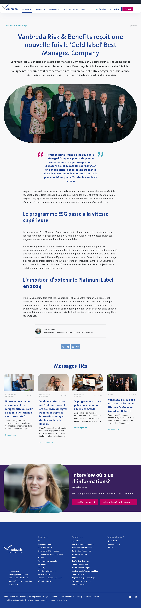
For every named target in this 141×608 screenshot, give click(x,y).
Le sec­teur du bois (79, 554)
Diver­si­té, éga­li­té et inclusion (20, 581)
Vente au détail (78, 584)
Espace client (112, 540)
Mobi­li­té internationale (47, 560)
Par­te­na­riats (14, 584)
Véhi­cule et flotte (45, 581)
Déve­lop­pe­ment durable (18, 574)
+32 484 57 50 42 (85, 502)
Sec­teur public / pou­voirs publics (85, 571)
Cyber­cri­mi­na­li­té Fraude (48, 550)
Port (74, 557)
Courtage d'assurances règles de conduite (43, 596)
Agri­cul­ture (76, 540)
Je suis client (115, 9)
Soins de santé (78, 574)
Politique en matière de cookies (88, 596)
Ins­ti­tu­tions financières (81, 550)
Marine (41, 557)
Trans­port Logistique (81, 581)
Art (39, 540)
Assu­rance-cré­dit (45, 544)
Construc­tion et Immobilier (83, 544)
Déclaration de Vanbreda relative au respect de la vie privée (27, 600)
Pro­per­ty (41, 567)
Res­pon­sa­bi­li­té (44, 574)
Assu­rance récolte (45, 547)
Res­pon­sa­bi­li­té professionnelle (50, 577)
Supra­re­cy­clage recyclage (83, 577)
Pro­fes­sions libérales (80, 560)
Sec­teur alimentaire (80, 564)
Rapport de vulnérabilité (59, 600)
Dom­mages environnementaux (50, 554)
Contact (127, 9)
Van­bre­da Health (113, 544)
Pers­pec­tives (14, 571)
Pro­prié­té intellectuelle (47, 571)
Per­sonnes (42, 564)
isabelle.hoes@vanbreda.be (118, 502)
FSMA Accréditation (67, 596)
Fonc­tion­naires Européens (82, 547)
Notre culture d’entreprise (19, 577)
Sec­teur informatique (81, 567)
